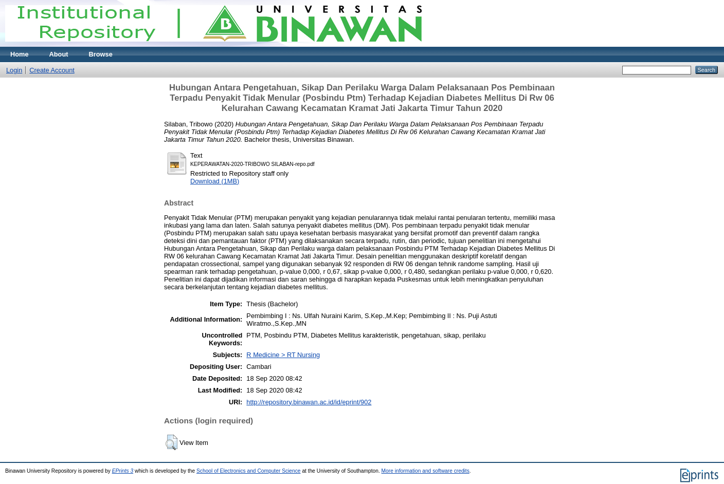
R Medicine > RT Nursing (283, 355)
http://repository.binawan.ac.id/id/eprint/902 (308, 402)
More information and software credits (425, 471)
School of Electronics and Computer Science (248, 471)
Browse (101, 54)
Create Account (52, 70)
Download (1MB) (214, 181)
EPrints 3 (123, 471)
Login (14, 70)
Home (19, 54)
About (58, 54)
